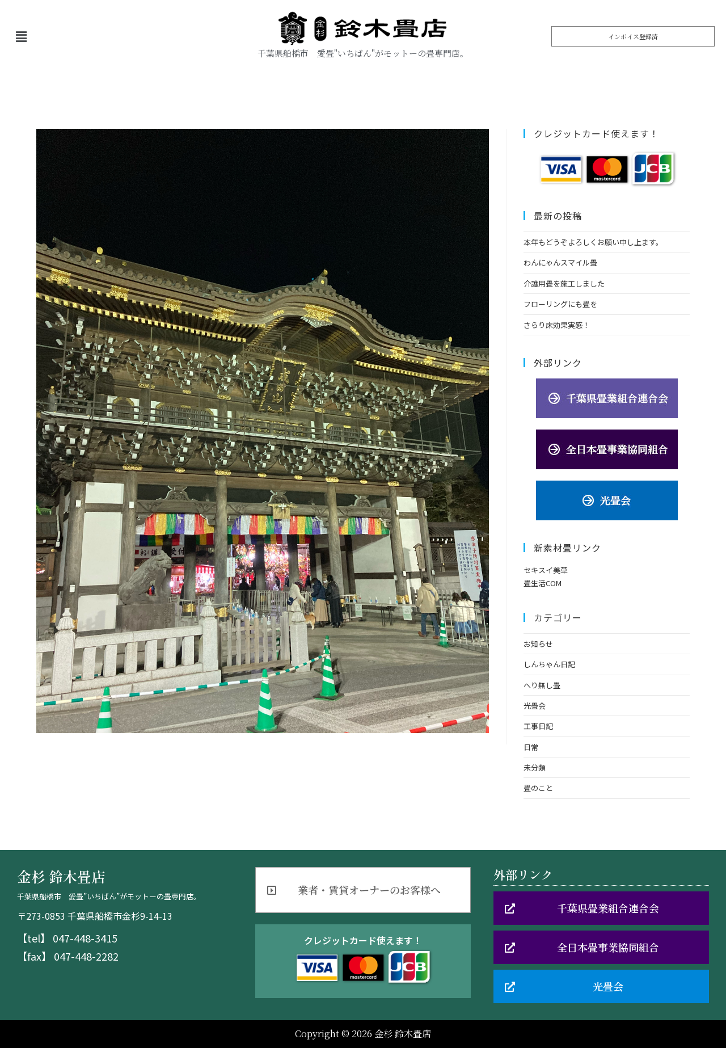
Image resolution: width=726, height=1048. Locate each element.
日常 (531, 747)
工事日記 (538, 726)
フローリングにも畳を (560, 303)
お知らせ (538, 643)
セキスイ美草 (546, 570)
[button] (633, 36)
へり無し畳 (542, 685)
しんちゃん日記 (549, 664)
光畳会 (535, 705)
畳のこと (538, 787)
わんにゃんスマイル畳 (560, 262)
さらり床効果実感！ (557, 324)
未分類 (535, 767)
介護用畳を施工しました (564, 283)
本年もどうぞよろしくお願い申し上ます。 (593, 242)
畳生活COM (543, 583)
